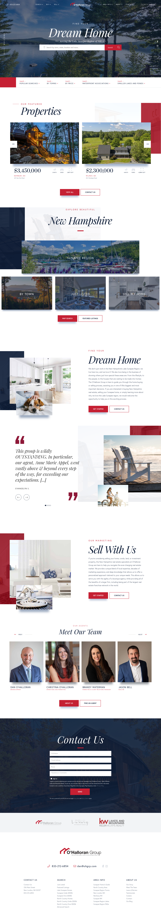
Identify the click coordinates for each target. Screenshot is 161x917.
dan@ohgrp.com (85, 866)
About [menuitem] (118, 4)
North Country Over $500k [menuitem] (66, 904)
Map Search (67, 318)
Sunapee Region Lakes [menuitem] (101, 901)
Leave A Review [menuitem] (131, 890)
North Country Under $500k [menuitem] (67, 901)
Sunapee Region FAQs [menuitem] (101, 904)
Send (80, 792)
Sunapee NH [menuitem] (97, 898)
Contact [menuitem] (129, 4)
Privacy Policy (100, 786)
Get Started (98, 409)
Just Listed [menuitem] (61, 884)
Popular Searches (29, 83)
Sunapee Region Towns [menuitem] (101, 890)
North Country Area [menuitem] (100, 887)
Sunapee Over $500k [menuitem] (64, 896)
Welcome (4, 44)
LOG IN (143, 4)
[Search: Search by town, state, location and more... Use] (72, 47)
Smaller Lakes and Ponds (130, 83)
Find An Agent (90, 703)
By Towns (51, 83)
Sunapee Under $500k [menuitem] (65, 893)
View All (69, 192)
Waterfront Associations (95, 83)
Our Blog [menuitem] (129, 901)
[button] (113, 47)
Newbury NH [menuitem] (97, 896)
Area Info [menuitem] (107, 4)
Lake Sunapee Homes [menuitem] (64, 890)
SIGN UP (152, 4)
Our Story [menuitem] (129, 884)
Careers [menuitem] (129, 896)
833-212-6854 (13, 4)
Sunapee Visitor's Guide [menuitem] (101, 884)
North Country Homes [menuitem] (64, 898)
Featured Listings (90, 318)
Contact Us (90, 192)
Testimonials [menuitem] (130, 893)
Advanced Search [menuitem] (63, 907)
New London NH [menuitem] (99, 893)
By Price (69, 83)
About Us (69, 703)
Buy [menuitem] (47, 4)
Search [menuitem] (38, 4)
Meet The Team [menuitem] (131, 887)
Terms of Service (85, 798)
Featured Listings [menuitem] (63, 887)
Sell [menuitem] (55, 4)
